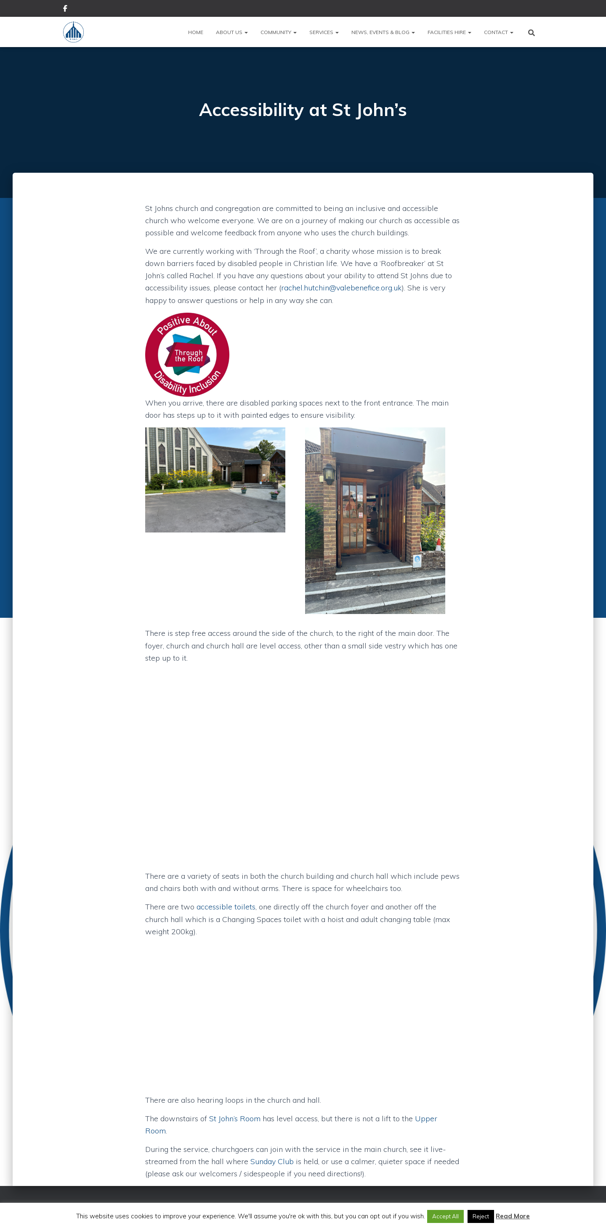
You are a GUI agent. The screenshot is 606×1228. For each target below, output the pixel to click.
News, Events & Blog (383, 32)
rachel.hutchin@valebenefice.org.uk (341, 288)
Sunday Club (272, 1161)
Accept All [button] (445, 1216)
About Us (232, 32)
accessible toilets (226, 907)
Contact (498, 32)
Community (278, 32)
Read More (513, 1216)
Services (324, 32)
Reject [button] (481, 1216)
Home (195, 32)
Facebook (65, 9)
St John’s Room (234, 1118)
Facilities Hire (449, 32)
